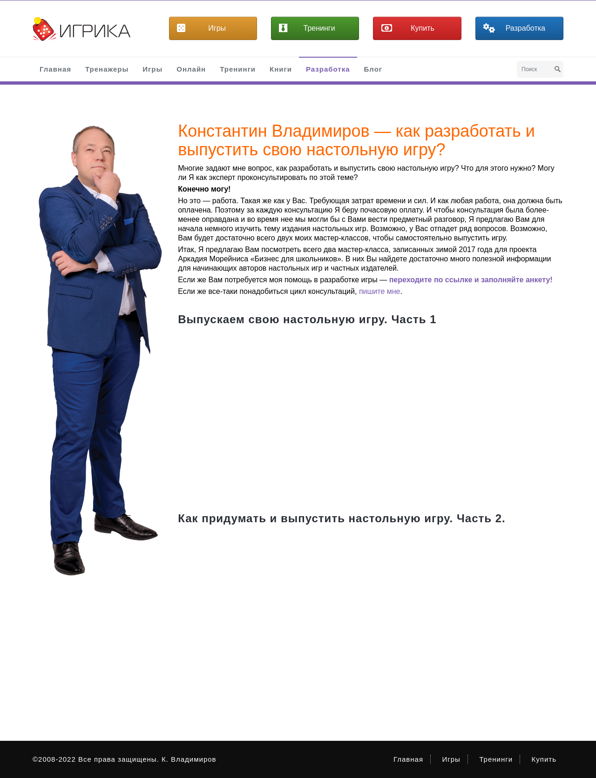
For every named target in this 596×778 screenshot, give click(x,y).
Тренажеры (107, 69)
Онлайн (191, 69)
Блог (373, 69)
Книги (281, 69)
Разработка (328, 69)
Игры (152, 69)
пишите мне (379, 291)
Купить (544, 759)
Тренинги (238, 69)
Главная (55, 69)
